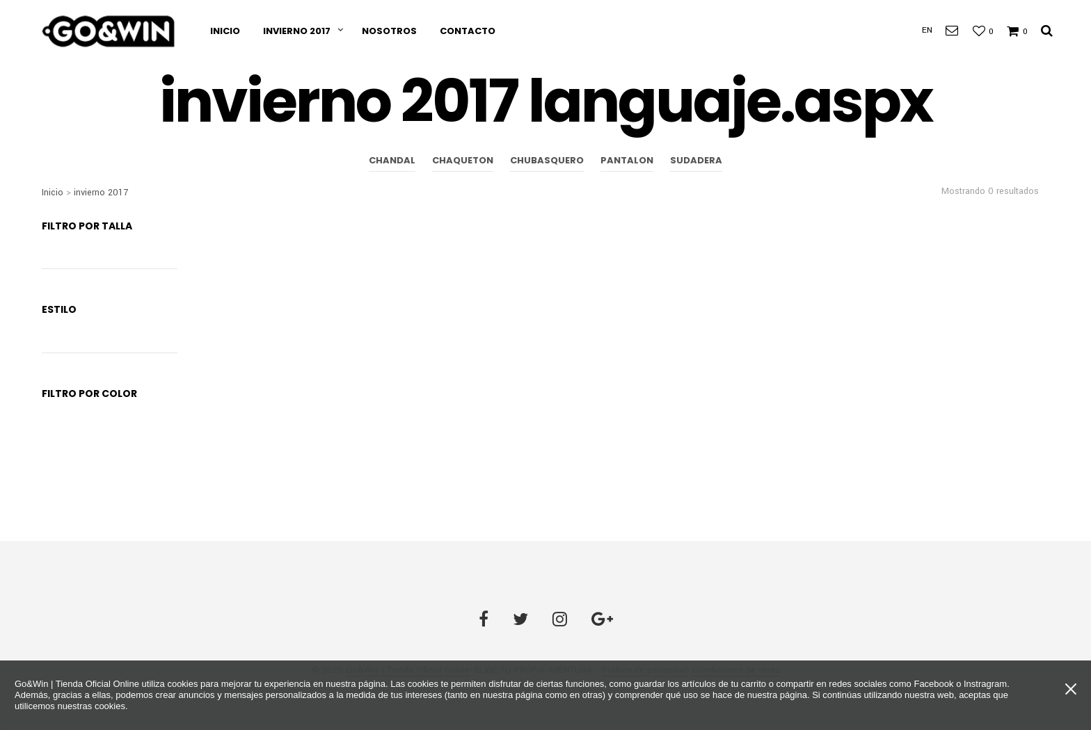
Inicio (225, 31)
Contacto (467, 31)
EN (927, 30)
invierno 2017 (297, 31)
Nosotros (389, 31)
